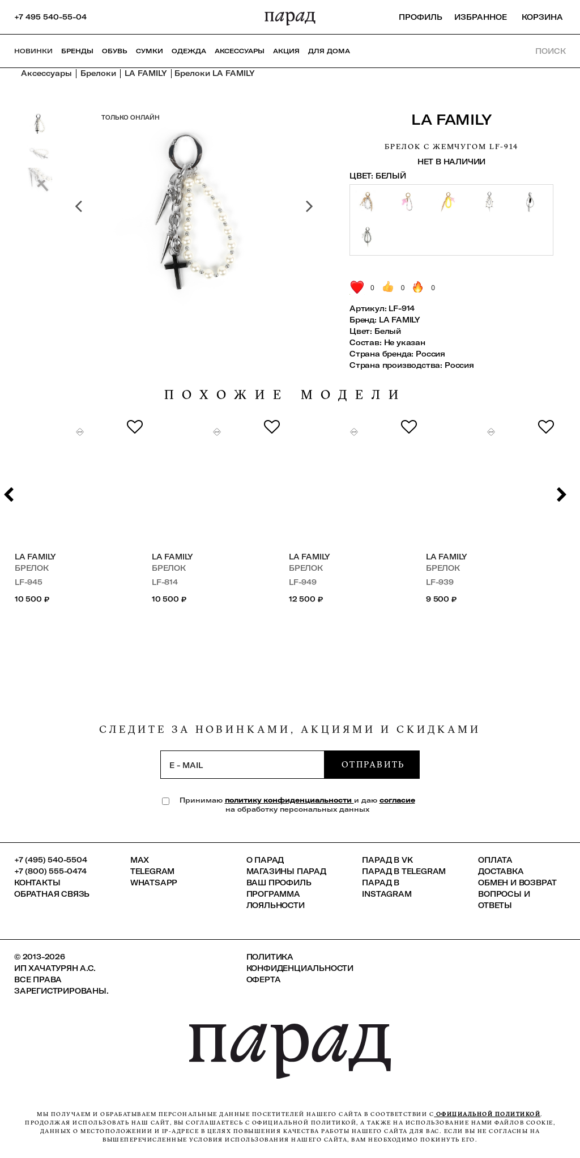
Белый (387, 331)
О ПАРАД (265, 859)
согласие (397, 800)
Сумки (149, 51)
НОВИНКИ (33, 51)
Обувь (114, 51)
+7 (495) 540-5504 (50, 859)
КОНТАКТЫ (37, 882)
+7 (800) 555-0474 (50, 871)
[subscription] (242, 764)
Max (139, 859)
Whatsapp (153, 882)
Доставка (500, 871)
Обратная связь (51, 893)
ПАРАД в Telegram (404, 871)
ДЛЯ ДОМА (329, 51)
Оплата (495, 859)
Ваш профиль (279, 882)
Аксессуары (240, 51)
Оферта (263, 979)
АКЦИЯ (286, 51)
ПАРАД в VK (387, 859)
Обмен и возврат (517, 882)
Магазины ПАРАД (286, 871)
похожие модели (285, 395)
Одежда (189, 51)
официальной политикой (487, 1114)
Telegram (152, 871)
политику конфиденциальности (289, 800)
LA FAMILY (451, 119)
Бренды (77, 51)
